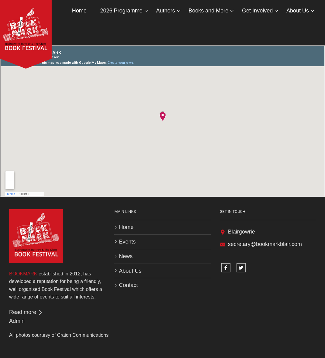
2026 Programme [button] (121, 11)
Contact (128, 285)
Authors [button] (165, 11)
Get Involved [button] (257, 11)
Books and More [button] (208, 11)
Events (127, 242)
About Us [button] (297, 11)
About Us (130, 271)
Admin (17, 321)
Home (79, 11)
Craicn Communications (83, 335)
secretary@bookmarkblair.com (265, 244)
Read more (26, 312)
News (126, 256)
